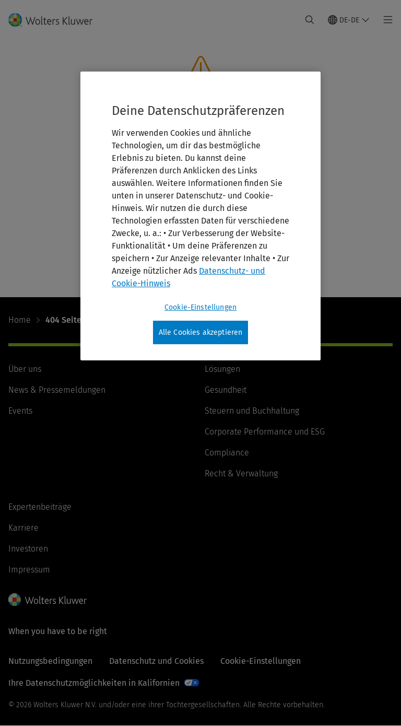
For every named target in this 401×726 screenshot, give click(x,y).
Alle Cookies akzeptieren (201, 332)
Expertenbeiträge (40, 507)
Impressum (29, 570)
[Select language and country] (349, 19)
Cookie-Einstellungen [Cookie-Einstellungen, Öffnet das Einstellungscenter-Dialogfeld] (200, 307)
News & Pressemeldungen (56, 390)
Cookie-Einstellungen (260, 661)
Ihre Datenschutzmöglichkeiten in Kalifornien (94, 683)
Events (20, 411)
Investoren (28, 549)
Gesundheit (225, 390)
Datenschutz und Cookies (156, 661)
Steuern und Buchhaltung (252, 411)
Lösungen (222, 369)
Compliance (227, 453)
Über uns (24, 369)
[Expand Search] (309, 19)
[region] (200, 216)
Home (19, 320)
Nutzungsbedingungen (50, 661)
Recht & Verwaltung (241, 473)
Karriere (23, 528)
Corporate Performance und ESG (265, 432)
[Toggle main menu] (385, 19)
